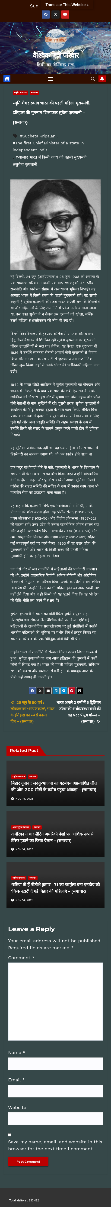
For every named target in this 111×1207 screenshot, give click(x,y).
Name (16, 1052)
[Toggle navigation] (50, 79)
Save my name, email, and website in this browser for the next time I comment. (55, 1145)
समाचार (34, 92)
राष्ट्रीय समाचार (20, 92)
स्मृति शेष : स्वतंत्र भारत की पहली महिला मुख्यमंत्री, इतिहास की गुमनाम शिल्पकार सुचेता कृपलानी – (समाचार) (52, 113)
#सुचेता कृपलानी (25, 164)
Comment (21, 957)
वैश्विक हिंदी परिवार (55, 55)
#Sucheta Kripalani (38, 136)
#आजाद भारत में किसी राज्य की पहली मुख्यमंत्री (51, 157)
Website (17, 1107)
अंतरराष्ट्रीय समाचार (21, 827)
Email (16, 1080)
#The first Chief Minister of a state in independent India (48, 146)
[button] (93, 78)
